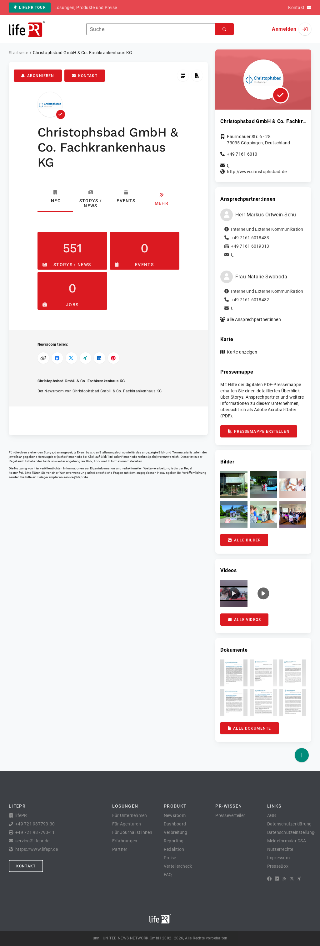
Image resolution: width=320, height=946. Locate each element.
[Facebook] (269, 879)
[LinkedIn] (277, 879)
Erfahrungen (125, 840)
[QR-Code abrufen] (183, 75)
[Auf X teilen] (71, 358)
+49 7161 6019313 (250, 246)
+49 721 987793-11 (35, 832)
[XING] (299, 879)
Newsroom (175, 815)
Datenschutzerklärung (289, 823)
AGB (271, 815)
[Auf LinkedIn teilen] (99, 358)
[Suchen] (224, 29)
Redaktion (174, 849)
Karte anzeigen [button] (242, 351)
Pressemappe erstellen (258, 431)
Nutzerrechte (280, 849)
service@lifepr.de (75, 477)
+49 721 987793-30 (35, 823)
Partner (120, 849)
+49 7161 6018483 (250, 237)
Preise (170, 857)
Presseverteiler (230, 815)
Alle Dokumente (249, 728)
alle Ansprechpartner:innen (254, 319)
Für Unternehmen (129, 815)
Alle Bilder (244, 540)
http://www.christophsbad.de (257, 171)
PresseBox (277, 866)
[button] (233, 484)
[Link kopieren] (43, 358)
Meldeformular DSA (286, 840)
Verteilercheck (178, 866)
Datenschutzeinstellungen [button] (293, 832)
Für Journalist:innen (132, 832)
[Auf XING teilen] (85, 358)
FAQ (168, 874)
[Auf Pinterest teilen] (113, 358)
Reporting (173, 840)
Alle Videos (244, 620)
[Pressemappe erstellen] (197, 75)
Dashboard (175, 823)
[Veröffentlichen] (302, 755)
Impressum (278, 857)
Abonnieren (37, 76)
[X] (292, 879)
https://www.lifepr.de (36, 849)
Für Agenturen (126, 823)
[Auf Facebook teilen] (57, 358)
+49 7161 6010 (242, 154)
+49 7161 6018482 (250, 299)
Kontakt (85, 76)
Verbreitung (176, 832)
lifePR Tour (30, 7)
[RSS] (284, 879)
